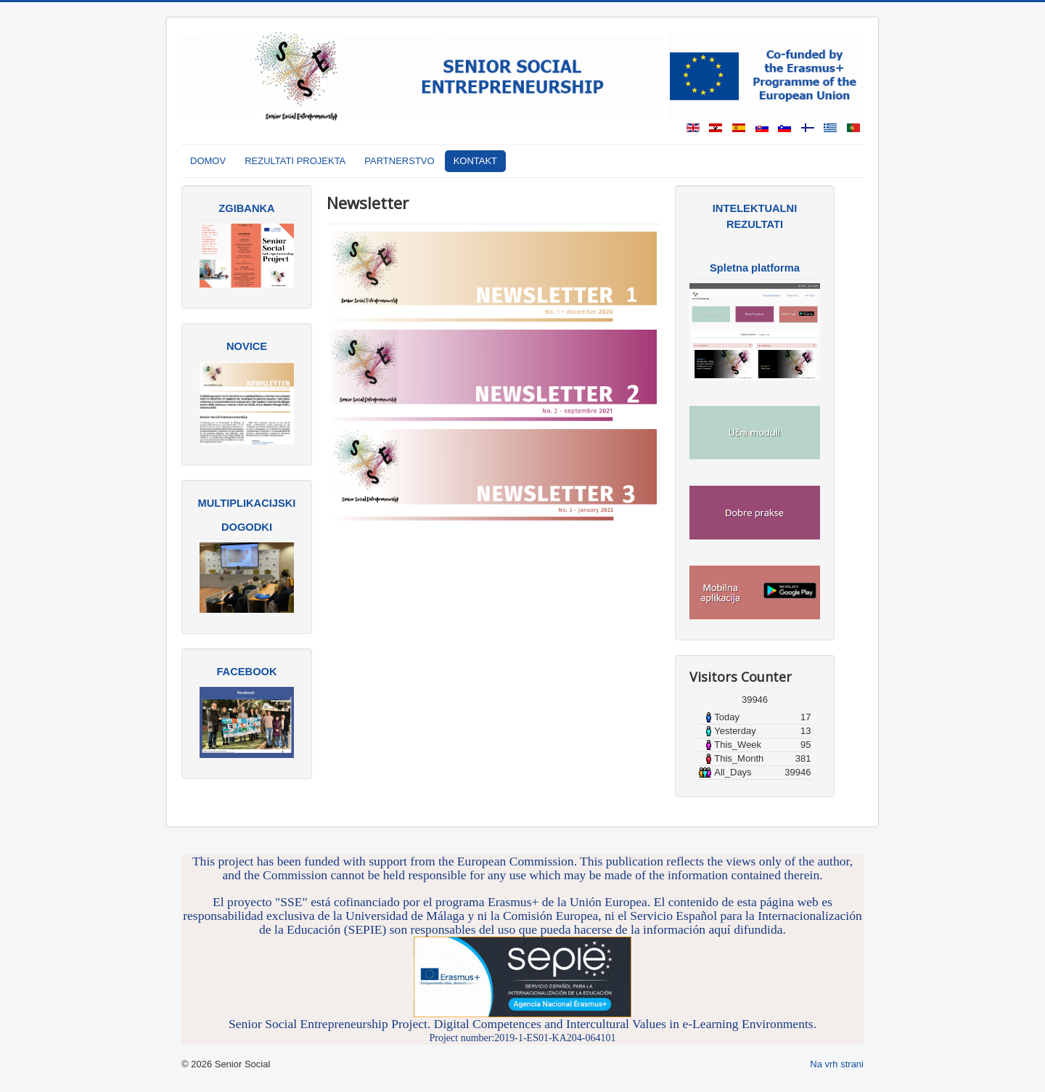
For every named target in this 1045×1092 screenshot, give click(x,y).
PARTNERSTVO (399, 160)
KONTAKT (475, 160)
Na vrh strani (837, 1064)
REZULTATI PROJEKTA (295, 160)
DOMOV (208, 160)
